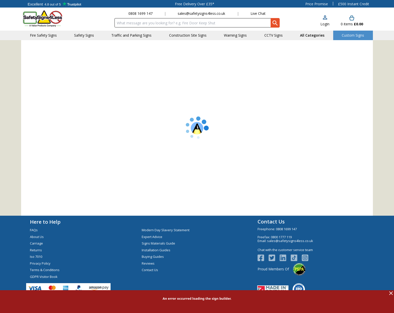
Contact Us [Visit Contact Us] (150, 270)
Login (324, 24)
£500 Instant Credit (353, 4)
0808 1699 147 (140, 13)
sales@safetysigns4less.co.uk (201, 13)
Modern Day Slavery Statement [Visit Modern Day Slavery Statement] (165, 230)
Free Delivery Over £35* (194, 4)
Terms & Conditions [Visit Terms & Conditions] (45, 270)
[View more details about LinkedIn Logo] (285, 258)
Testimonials (54, 3)
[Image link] (296, 258)
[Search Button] (275, 23)
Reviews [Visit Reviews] (148, 263)
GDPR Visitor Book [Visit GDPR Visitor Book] (44, 276)
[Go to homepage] (52, 18)
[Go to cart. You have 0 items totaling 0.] (352, 21)
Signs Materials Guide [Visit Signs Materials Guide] (158, 243)
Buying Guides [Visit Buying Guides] (153, 256)
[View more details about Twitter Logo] (274, 258)
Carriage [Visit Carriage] (36, 243)
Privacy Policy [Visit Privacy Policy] (40, 263)
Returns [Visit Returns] (36, 250)
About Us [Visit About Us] (37, 236)
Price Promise (316, 4)
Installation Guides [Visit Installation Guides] (156, 250)
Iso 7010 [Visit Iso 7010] (36, 256)
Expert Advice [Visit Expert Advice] (152, 236)
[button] (324, 21)
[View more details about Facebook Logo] (263, 258)
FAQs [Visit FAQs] (34, 230)
